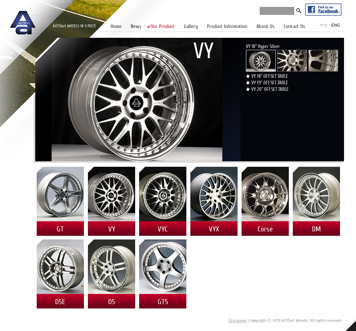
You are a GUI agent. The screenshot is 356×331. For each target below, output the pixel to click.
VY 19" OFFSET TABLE (269, 82)
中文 (324, 25)
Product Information (227, 26)
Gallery (191, 26)
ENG (335, 25)
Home (116, 26)
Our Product (162, 26)
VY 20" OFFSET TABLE (270, 89)
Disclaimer (237, 320)
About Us (265, 26)
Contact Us (294, 26)
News (136, 26)
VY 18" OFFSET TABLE (269, 76)
